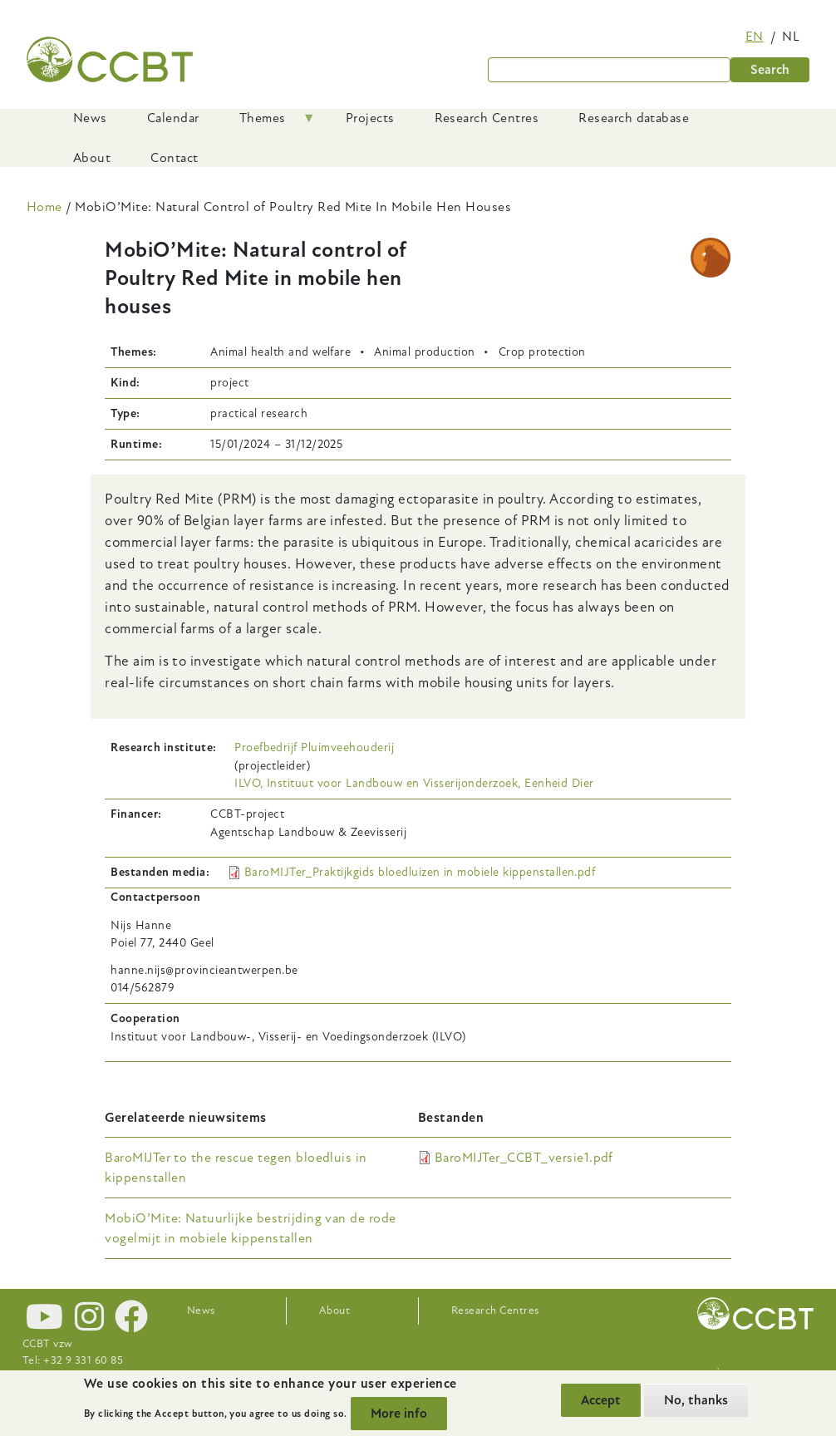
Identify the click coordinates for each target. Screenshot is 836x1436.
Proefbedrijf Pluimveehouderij (314, 747)
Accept (601, 1400)
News (201, 1310)
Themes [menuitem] (267, 124)
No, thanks (696, 1400)
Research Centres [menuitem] (487, 118)
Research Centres (495, 1310)
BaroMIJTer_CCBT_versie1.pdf (524, 1157)
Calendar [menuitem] (173, 118)
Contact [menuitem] (174, 158)
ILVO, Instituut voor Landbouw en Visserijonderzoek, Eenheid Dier (414, 783)
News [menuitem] (90, 118)
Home (44, 207)
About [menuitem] (92, 158)
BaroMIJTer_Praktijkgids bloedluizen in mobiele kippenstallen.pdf (420, 872)
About (334, 1310)
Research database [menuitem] (633, 118)
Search (769, 69)
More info (399, 1413)
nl (790, 36)
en (754, 36)
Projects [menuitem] (370, 118)
